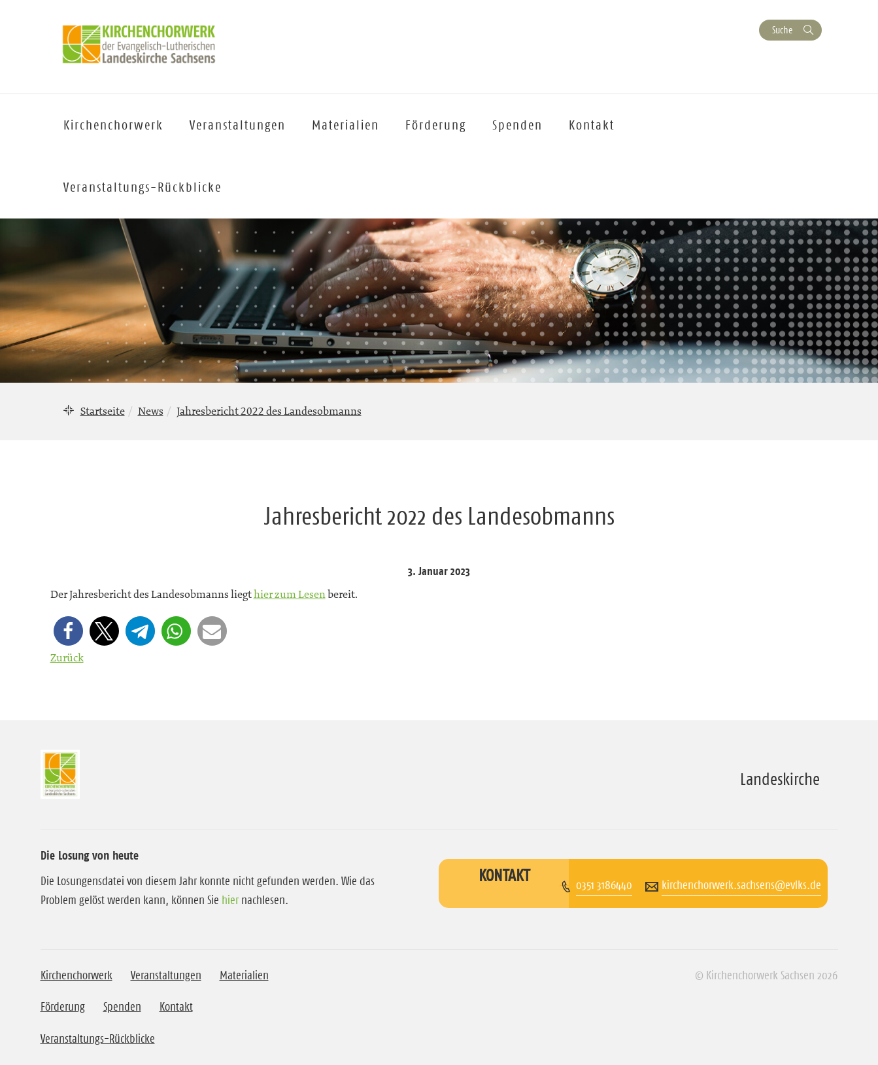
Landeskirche (780, 779)
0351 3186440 (604, 885)
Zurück (67, 657)
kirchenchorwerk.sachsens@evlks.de (741, 885)
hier (230, 900)
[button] (68, 631)
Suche (782, 30)
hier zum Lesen (290, 594)
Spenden (517, 125)
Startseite (102, 411)
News (150, 411)
